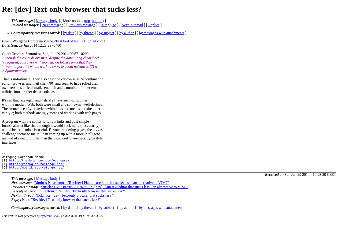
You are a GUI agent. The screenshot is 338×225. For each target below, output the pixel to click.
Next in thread (132, 25)
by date (68, 33)
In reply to (108, 25)
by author (126, 33)
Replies (153, 25)
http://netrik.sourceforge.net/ (36, 171)
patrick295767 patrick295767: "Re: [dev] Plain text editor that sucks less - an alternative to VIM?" (114, 190)
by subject (106, 33)
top (87, 21)
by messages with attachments (161, 33)
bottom (97, 21)
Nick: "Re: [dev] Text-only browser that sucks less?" (75, 199)
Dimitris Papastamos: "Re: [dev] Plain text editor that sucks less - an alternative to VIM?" (101, 186)
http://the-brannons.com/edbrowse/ (39, 162)
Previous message (82, 25)
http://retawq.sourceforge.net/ (36, 167)
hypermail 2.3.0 (50, 219)
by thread (87, 33)
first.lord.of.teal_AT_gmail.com (80, 41)
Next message (52, 25)
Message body (47, 21)
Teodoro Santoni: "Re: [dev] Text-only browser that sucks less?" (77, 195)
